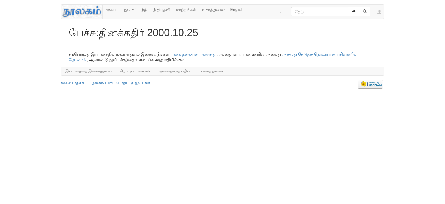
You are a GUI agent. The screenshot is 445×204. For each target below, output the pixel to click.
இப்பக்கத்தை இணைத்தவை (88, 71)
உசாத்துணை (213, 9)
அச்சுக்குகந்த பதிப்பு (176, 71)
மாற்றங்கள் (186, 9)
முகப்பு (112, 9)
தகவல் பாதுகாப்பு (74, 83)
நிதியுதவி (161, 9)
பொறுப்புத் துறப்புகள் (133, 83)
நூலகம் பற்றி (136, 9)
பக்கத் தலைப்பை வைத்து (193, 54)
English (237, 9)
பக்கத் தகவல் (212, 71)
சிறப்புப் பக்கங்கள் (135, 71)
